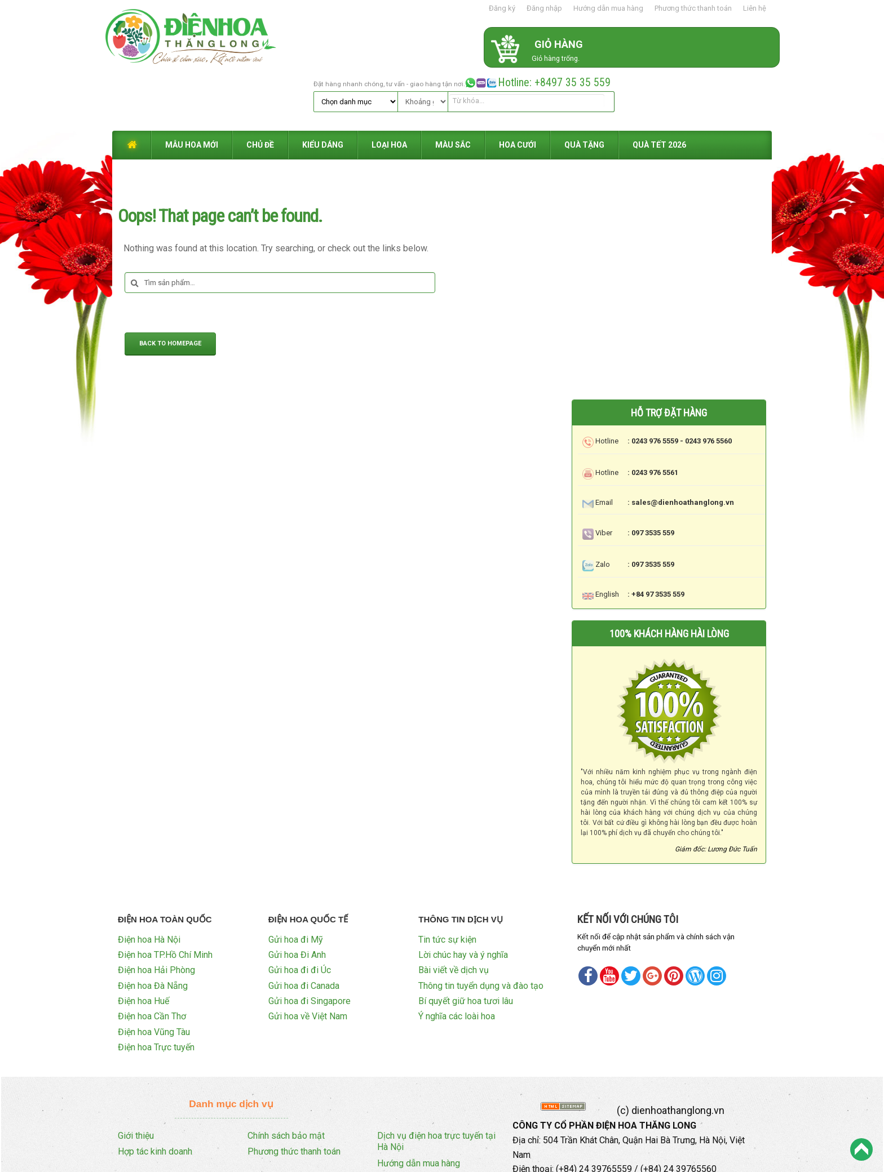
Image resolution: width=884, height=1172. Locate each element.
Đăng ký (502, 8)
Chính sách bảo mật (286, 1075)
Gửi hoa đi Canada (303, 925)
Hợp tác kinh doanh (155, 1091)
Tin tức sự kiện (447, 879)
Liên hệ (754, 8)
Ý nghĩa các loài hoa (456, 956)
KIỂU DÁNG (322, 85)
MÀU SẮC (453, 85)
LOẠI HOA (389, 85)
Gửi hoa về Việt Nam (307, 956)
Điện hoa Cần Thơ (152, 956)
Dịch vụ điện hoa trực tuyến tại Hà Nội (436, 1081)
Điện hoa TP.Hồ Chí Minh (165, 894)
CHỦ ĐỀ (260, 85)
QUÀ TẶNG (584, 85)
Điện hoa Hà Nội (149, 879)
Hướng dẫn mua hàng (608, 8)
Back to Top (861, 1149)
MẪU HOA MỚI (191, 85)
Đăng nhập (544, 8)
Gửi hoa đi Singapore (309, 941)
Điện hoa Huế (143, 941)
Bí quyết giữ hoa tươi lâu (465, 941)
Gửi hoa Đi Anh (297, 894)
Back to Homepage (170, 284)
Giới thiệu (136, 1075)
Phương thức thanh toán (693, 8)
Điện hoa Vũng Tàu (154, 971)
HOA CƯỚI (517, 85)
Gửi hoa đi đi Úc (299, 910)
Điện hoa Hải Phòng (156, 910)
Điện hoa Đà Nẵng (153, 925)
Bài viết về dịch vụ (453, 910)
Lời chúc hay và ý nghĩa (463, 894)
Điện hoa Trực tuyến (156, 987)
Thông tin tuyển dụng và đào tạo (480, 925)
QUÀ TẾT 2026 (659, 85)
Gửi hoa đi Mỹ (295, 879)
